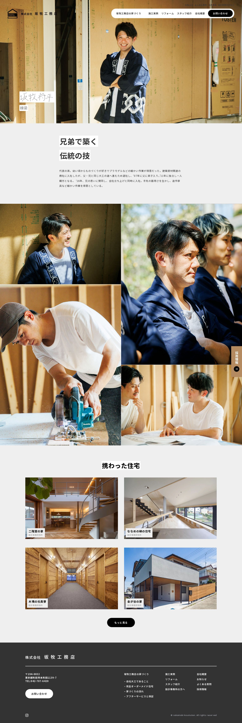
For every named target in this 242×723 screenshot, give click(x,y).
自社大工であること (137, 681)
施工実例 (153, 13)
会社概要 (200, 13)
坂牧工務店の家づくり (130, 13)
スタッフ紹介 (184, 13)
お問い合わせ (220, 13)
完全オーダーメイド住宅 (139, 686)
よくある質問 (201, 4)
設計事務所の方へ (226, 4)
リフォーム (167, 13)
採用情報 (213, 4)
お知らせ (189, 4)
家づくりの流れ (135, 691)
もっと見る (121, 622)
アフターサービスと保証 (140, 696)
